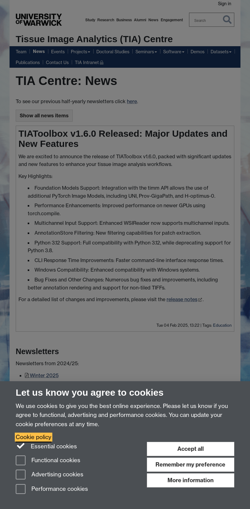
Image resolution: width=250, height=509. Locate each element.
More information (190, 480)
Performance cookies (52, 489)
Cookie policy (33, 437)
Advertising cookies (49, 475)
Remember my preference (190, 464)
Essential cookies (46, 446)
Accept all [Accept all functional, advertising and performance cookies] (190, 448)
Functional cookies (48, 461)
